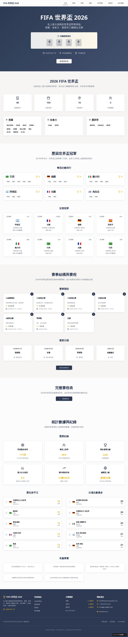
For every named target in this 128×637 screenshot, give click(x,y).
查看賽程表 (64, 61)
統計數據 (121, 3)
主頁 (65, 3)
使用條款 (112, 622)
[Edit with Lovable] (118, 634)
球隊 (82, 3)
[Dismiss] (125, 634)
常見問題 (100, 3)
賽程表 (110, 3)
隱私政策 (104, 622)
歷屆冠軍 (37, 604)
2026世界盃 (38, 601)
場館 (90, 3)
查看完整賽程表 (64, 368)
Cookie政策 (121, 622)
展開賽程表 (64, 399)
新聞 (73, 3)
